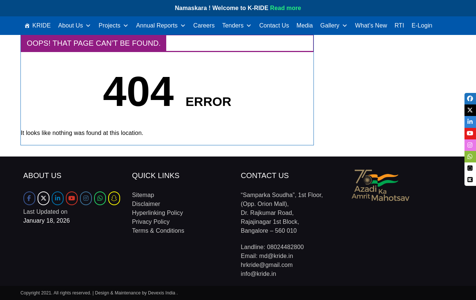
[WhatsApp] (100, 198)
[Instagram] (86, 198)
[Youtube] (72, 198)
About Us (74, 25)
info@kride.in (258, 274)
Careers (204, 25)
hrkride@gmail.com (267, 265)
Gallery (334, 25)
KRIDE (41, 25)
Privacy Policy (151, 222)
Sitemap (143, 195)
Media (304, 25)
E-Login (422, 25)
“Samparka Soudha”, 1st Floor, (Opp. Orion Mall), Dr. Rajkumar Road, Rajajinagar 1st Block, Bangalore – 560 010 (282, 213)
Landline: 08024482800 (272, 247)
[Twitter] (43, 198)
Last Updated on (45, 212)
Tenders (237, 25)
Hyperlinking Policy (157, 213)
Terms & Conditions (158, 231)
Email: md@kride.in (267, 256)
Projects (114, 25)
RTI (399, 25)
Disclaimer (146, 204)
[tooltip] (470, 99)
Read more (285, 8)
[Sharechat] (114, 198)
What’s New (371, 25)
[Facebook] (29, 198)
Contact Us (274, 25)
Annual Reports (161, 25)
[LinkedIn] (58, 198)
